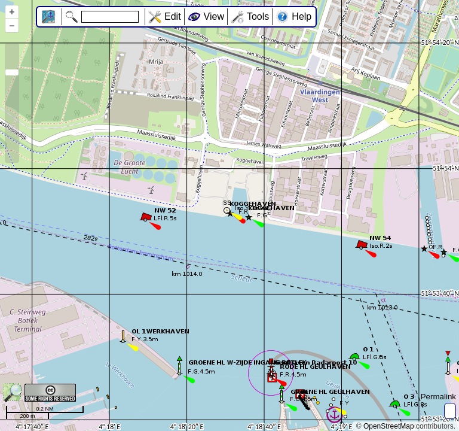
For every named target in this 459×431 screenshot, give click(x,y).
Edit (172, 16)
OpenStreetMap (388, 426)
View (214, 16)
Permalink (438, 396)
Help (301, 16)
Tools (258, 16)
